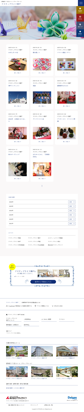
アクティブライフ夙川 (54, 241)
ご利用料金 (27, 319)
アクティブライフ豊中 (34, 238)
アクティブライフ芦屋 (34, 241)
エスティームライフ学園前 (55, 238)
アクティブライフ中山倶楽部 (36, 245)
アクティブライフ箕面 (14, 238)
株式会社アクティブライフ (55, 245)
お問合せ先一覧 (48, 405)
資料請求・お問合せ (12, 325)
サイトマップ (34, 405)
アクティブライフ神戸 (14, 241)
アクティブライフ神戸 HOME (16, 314)
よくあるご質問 (46, 319)
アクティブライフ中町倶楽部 (16, 245)
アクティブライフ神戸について (11, 319)
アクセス (62, 319)
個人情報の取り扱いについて (16, 405)
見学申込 (26, 325)
